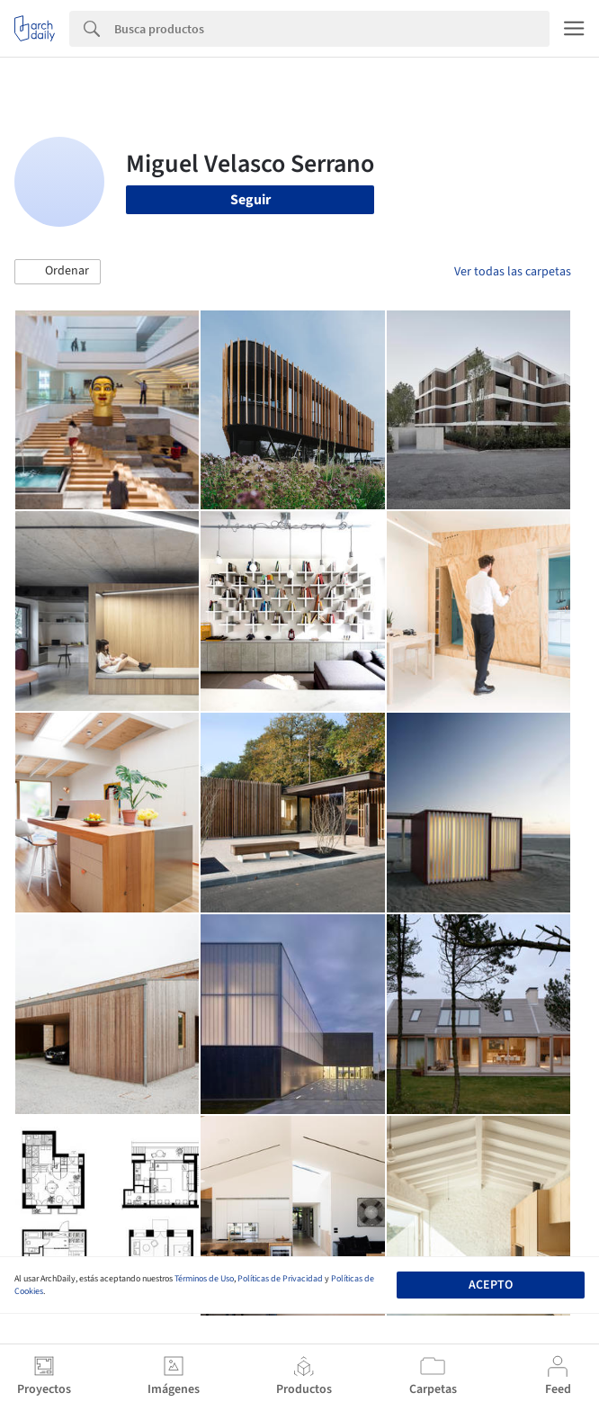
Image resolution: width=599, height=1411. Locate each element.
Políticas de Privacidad (280, 1278)
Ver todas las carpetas (512, 272)
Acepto (491, 1285)
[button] (57, 271)
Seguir (250, 200)
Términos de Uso (204, 1278)
